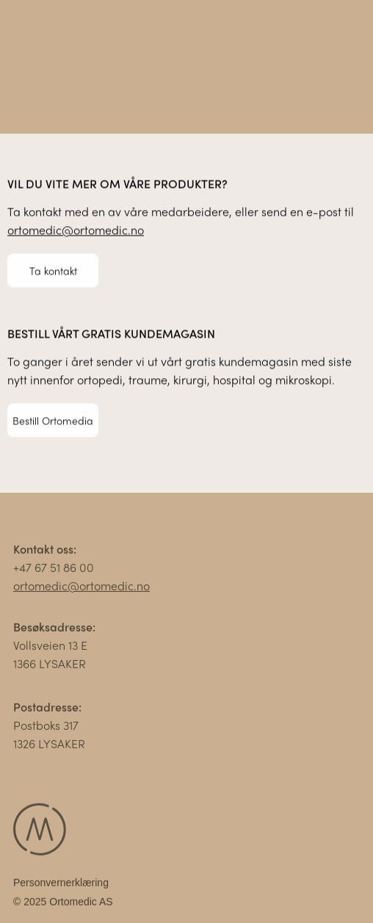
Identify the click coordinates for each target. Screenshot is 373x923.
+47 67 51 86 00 (53, 569)
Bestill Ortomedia (52, 420)
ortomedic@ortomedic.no (75, 230)
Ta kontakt (53, 270)
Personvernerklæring (61, 885)
